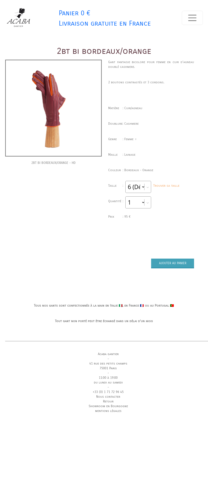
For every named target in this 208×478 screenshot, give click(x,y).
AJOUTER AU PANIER (172, 263)
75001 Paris (108, 368)
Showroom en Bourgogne (108, 406)
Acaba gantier (108, 354)
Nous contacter (108, 397)
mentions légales (108, 411)
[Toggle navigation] (192, 18)
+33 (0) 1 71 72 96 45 (108, 392)
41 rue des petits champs (108, 363)
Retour (108, 401)
